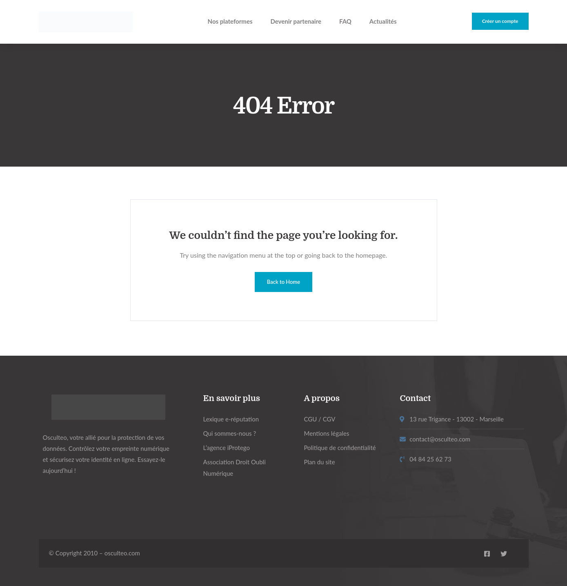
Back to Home (283, 282)
